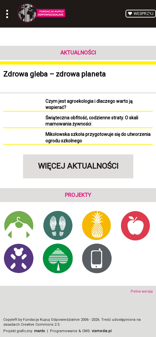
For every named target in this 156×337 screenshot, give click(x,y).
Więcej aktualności (78, 166)
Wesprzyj (143, 13)
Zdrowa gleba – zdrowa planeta (54, 74)
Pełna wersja (142, 291)
